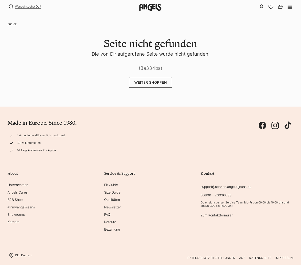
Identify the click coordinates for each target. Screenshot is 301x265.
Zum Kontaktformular (217, 215)
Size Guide (112, 192)
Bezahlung (112, 229)
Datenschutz (260, 257)
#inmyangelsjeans (21, 207)
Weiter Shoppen (150, 82)
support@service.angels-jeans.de (226, 187)
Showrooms (16, 214)
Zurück (12, 24)
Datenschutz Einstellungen (211, 257)
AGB (242, 257)
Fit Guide (111, 184)
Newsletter (112, 207)
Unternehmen (18, 184)
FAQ (107, 214)
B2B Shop (15, 199)
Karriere (14, 222)
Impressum (284, 257)
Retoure (110, 222)
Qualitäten (112, 199)
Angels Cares (18, 192)
